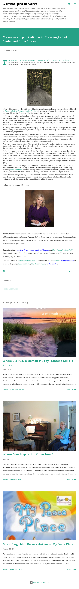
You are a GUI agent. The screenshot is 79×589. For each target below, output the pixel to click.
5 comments (15, 479)
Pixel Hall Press (16, 170)
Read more (71, 389)
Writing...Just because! (20, 4)
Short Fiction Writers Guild (62, 250)
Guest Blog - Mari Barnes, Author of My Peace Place (38, 544)
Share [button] (70, 271)
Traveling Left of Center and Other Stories (20, 111)
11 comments (16, 569)
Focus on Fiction (24, 264)
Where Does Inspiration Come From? (28, 454)
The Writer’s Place (38, 264)
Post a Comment (10, 289)
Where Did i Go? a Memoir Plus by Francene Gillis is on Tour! (38, 362)
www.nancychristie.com (26, 261)
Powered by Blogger (39, 582)
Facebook (56, 261)
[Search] (69, 4)
